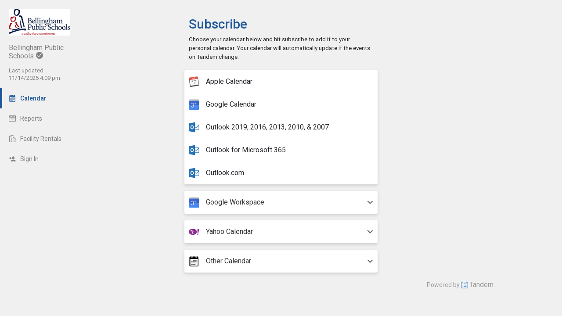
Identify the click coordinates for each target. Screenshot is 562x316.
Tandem (481, 284)
